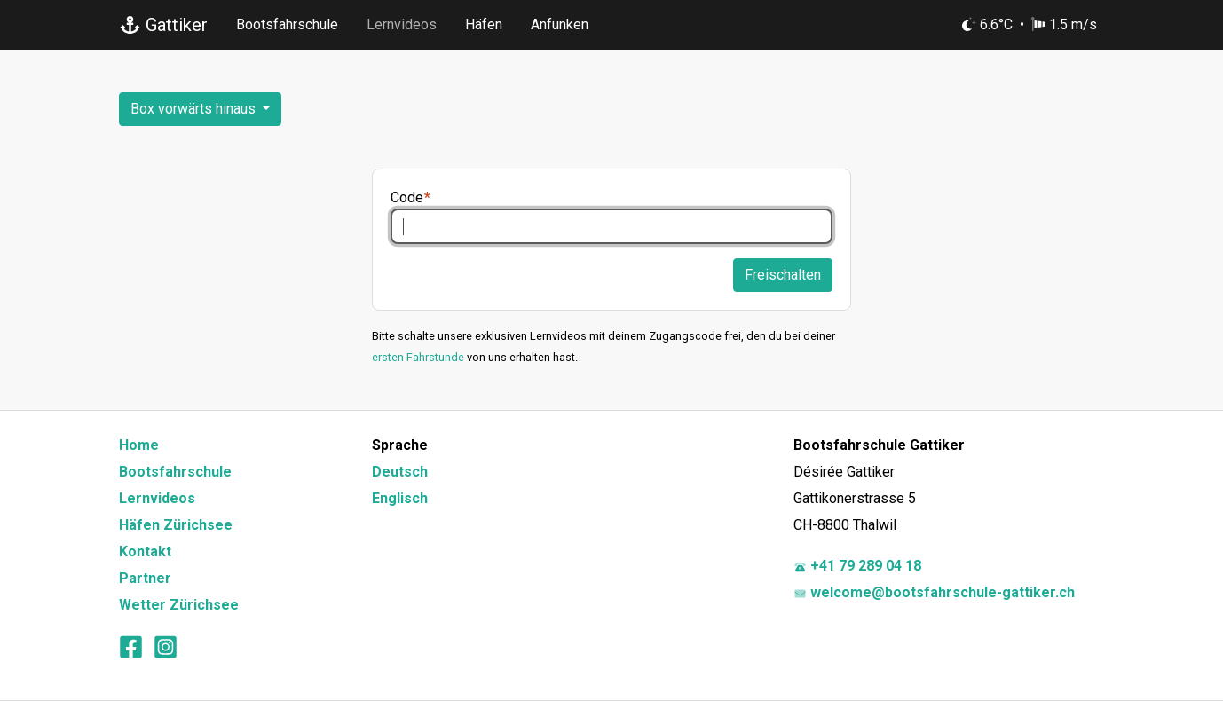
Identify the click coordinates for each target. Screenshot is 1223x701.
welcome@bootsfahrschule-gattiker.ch (934, 592)
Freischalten (783, 274)
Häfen (483, 24)
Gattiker (163, 24)
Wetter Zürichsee (179, 604)
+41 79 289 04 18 (857, 565)
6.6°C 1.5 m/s (1029, 24)
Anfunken (559, 24)
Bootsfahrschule (287, 24)
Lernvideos (402, 24)
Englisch (400, 498)
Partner (145, 578)
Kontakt (145, 551)
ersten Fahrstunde (418, 357)
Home (139, 445)
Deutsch (400, 471)
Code (407, 197)
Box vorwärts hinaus (194, 108)
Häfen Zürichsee (176, 524)
